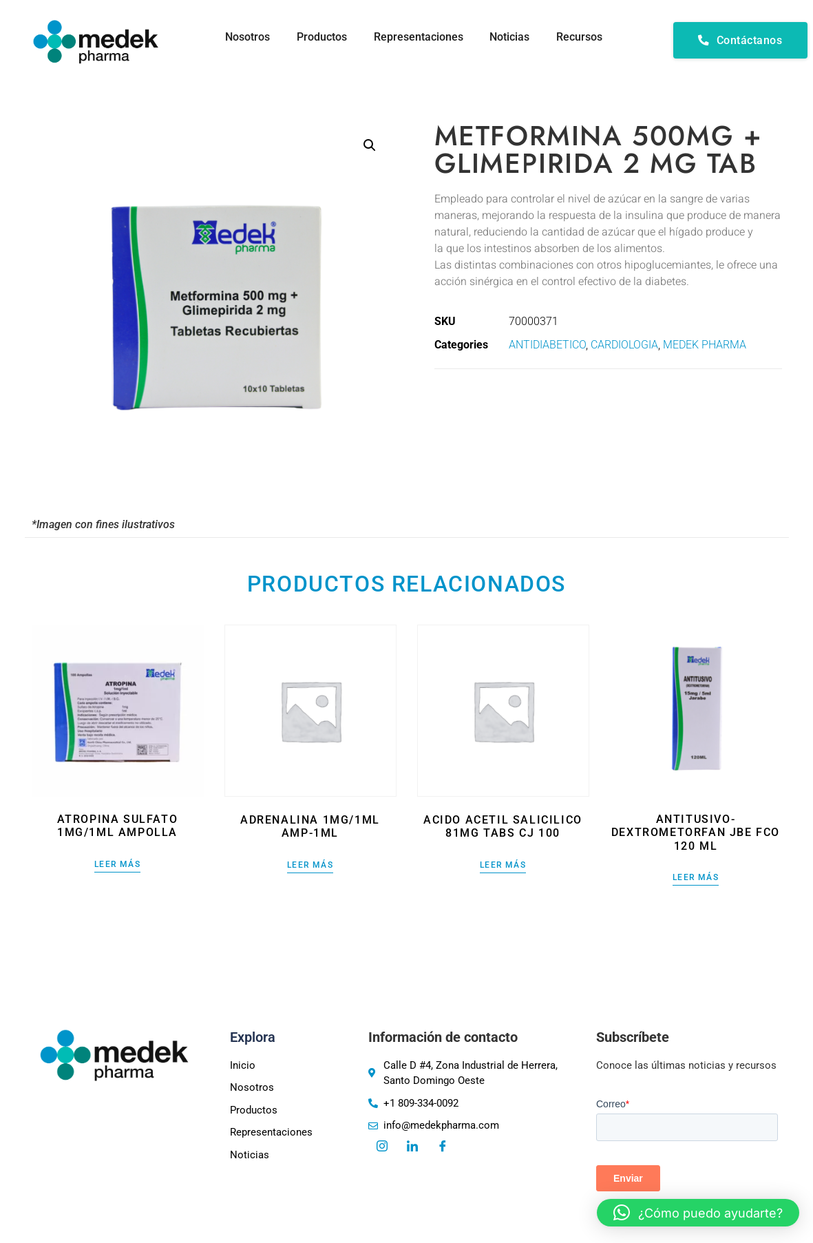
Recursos (579, 36)
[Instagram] (382, 1147)
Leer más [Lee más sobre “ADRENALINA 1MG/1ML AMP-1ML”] (310, 865)
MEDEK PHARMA (704, 344)
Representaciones (416, 36)
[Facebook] (442, 1147)
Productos (319, 36)
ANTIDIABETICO (547, 344)
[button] (369, 145)
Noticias (509, 36)
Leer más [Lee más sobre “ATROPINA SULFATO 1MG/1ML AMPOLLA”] (117, 864)
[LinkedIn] (412, 1147)
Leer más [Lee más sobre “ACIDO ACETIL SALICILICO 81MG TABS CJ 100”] (503, 865)
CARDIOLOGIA (624, 344)
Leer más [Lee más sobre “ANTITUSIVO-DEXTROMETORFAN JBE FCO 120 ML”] (696, 877)
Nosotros (244, 36)
